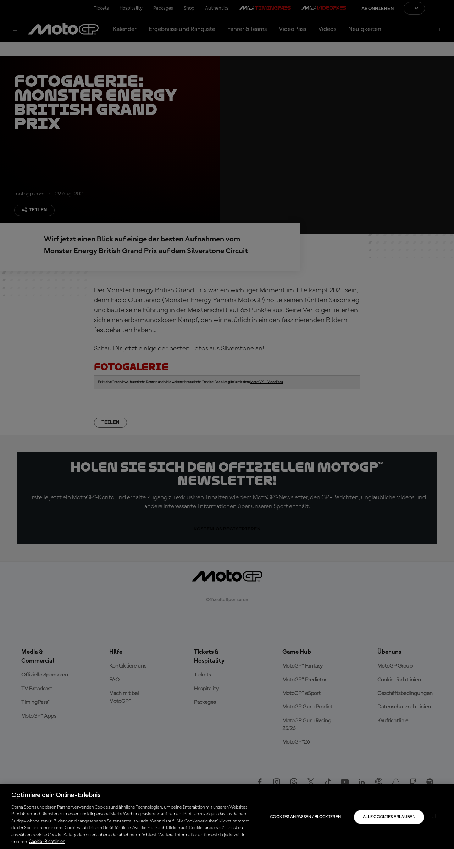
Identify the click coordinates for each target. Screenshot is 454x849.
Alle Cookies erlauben (389, 817)
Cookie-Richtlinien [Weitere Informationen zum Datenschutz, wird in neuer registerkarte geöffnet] (47, 841)
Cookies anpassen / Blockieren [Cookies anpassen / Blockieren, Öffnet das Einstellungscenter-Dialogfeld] (305, 817)
